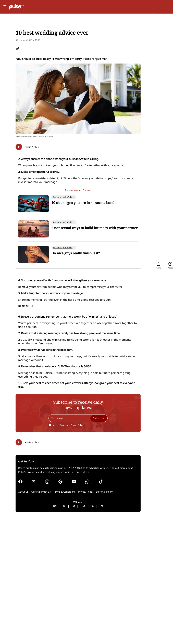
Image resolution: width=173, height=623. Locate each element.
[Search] (142, 7)
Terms (49, 521)
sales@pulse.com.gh (50, 564)
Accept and (54, 521)
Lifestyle (28, 44)
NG (40, 611)
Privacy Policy (62, 521)
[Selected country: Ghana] (84, 7)
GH (50, 611)
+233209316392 (75, 564)
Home (105, 6)
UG (68, 611)
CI (87, 611)
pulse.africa (24, 572)
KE (59, 611)
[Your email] (63, 514)
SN (78, 611)
